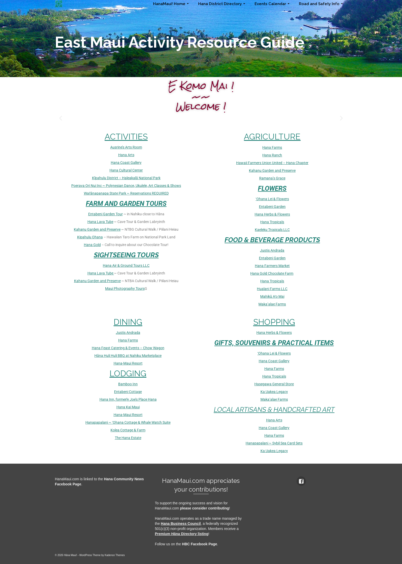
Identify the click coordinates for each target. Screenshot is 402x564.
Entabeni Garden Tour (105, 214)
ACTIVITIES (126, 136)
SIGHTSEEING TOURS (126, 255)
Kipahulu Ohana (90, 237)
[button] (60, 118)
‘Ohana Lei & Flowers (272, 199)
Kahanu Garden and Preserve (97, 229)
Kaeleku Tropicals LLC (272, 230)
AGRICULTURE (272, 136)
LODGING (127, 373)
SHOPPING (274, 322)
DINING (128, 322)
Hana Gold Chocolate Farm (271, 273)
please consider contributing (204, 508)
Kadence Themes (115, 555)
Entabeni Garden (272, 207)
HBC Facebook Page (199, 544)
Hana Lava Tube (100, 222)
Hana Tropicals (272, 222)
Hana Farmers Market (272, 266)
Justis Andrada (272, 250)
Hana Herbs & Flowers (272, 214)
